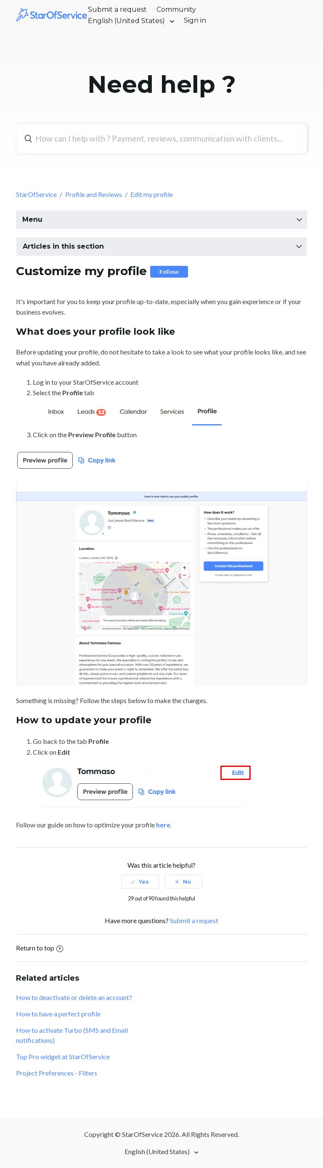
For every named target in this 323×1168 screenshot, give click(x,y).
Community (176, 9)
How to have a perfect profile (58, 1014)
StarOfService (36, 194)
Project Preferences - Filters (56, 1073)
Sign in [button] (195, 20)
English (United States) (127, 21)
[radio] (140, 881)
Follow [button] (169, 271)
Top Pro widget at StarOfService (63, 1056)
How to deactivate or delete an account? (74, 997)
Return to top (39, 948)
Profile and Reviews (93, 194)
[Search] (162, 138)
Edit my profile (151, 194)
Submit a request (117, 9)
